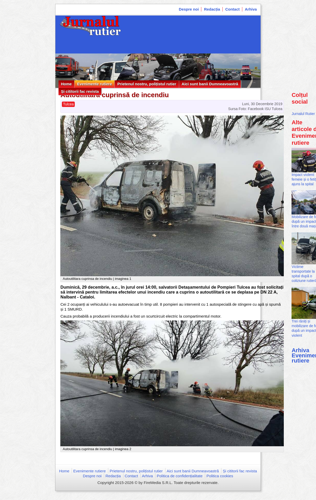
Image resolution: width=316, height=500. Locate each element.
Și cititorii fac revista (80, 91)
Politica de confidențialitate (180, 476)
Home (66, 84)
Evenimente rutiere (94, 84)
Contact (232, 9)
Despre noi (189, 9)
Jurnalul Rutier (303, 114)
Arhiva (251, 9)
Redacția (212, 9)
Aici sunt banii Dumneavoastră (210, 84)
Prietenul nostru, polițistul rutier (146, 84)
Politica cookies (219, 476)
